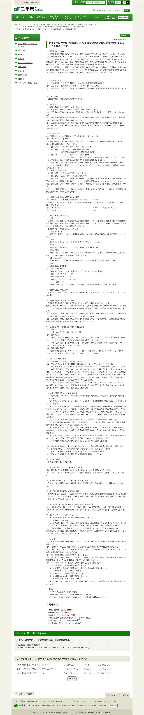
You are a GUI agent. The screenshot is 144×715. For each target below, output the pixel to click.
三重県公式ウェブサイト (28, 9)
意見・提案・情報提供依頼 (27, 83)
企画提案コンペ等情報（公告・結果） (80, 24)
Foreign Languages (31, 2)
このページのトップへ (118, 695)
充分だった (70, 665)
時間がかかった (105, 673)
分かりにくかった (106, 669)
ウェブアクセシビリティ (78, 701)
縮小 (97, 2)
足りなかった (105, 665)
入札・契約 (22, 50)
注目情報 (21, 79)
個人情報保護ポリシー (57, 701)
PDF (58, 610)
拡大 (102, 2)
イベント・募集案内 (25, 63)
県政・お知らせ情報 (43, 24)
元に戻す (90, 2)
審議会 (20, 55)
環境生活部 (42, 29)
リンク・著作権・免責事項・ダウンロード (29, 701)
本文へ (18, 2)
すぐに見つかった (72, 673)
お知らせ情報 (58, 24)
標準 (118, 2)
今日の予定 (22, 67)
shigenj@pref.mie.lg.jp (82, 647)
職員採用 (21, 59)
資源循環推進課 (56, 29)
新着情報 (21, 71)
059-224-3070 (82, 705)
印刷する (125, 35)
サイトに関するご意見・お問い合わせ (104, 701)
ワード (77, 618)
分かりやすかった (72, 669)
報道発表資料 (23, 75)
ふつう (88, 665)
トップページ (27, 24)
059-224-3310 (30, 647)
